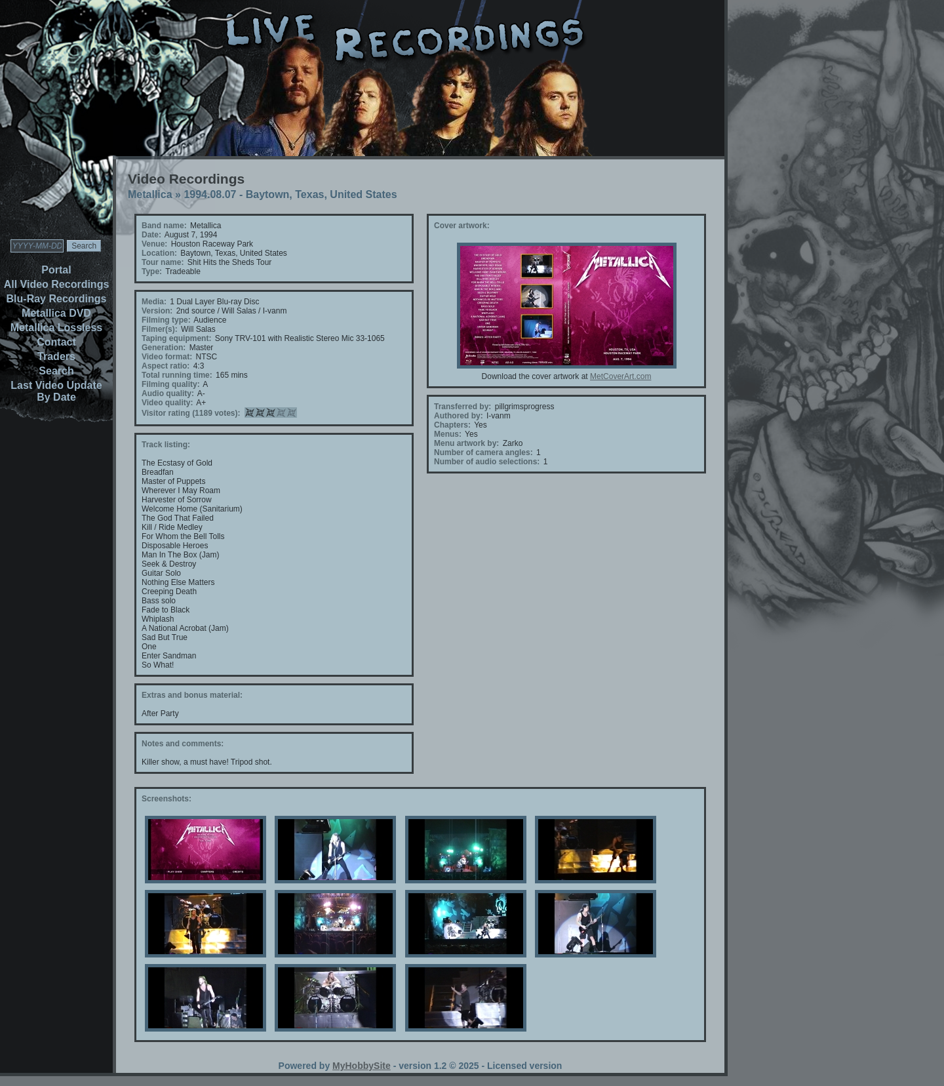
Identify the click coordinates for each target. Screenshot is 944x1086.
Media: (154, 301)
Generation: (164, 347)
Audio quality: (168, 393)
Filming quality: (171, 384)
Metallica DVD (56, 313)
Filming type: (166, 320)
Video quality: (167, 402)
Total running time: (177, 375)
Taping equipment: (176, 338)
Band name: (164, 225)
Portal (56, 269)
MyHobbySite (361, 1065)
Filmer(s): (160, 329)
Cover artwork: (462, 225)
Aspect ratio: (165, 366)
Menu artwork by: (466, 443)
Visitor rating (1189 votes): (191, 413)
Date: (151, 234)
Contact (56, 342)
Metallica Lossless (56, 327)
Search (56, 370)
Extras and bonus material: (192, 695)
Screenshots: (166, 798)
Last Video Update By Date (56, 391)
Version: (157, 310)
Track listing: (166, 444)
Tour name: (163, 262)
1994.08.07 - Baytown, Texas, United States (290, 194)
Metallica (150, 194)
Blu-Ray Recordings (57, 298)
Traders (56, 356)
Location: (159, 253)
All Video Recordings (56, 284)
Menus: (448, 434)
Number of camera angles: (483, 452)
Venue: (154, 244)
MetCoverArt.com (620, 376)
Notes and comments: (183, 743)
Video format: (167, 356)
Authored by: (458, 415)
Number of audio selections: (487, 461)
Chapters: (452, 425)
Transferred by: (462, 406)
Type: (152, 271)
